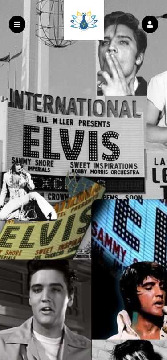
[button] (150, 24)
